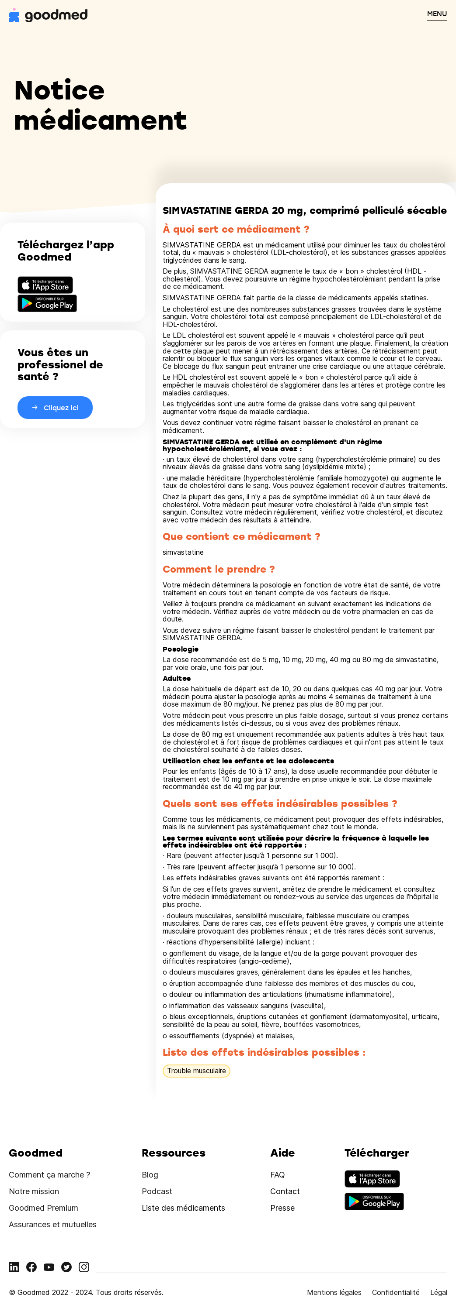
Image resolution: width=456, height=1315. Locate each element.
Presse (282, 1207)
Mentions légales (334, 1292)
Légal (438, 1292)
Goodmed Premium (43, 1207)
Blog (150, 1174)
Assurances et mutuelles (53, 1224)
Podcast (157, 1191)
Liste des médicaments (183, 1207)
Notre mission (34, 1191)
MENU (437, 13)
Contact (285, 1191)
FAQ (277, 1174)
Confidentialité (396, 1292)
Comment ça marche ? (49, 1174)
